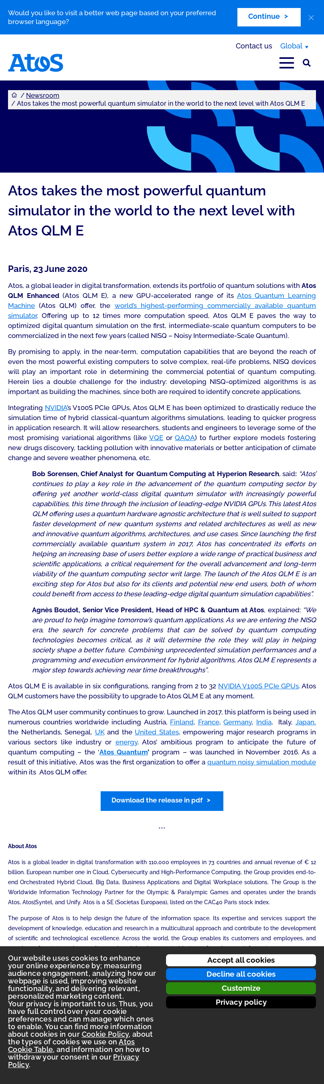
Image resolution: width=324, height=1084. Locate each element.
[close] (311, 17)
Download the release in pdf (156, 800)
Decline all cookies (241, 973)
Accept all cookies (241, 959)
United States (157, 732)
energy (126, 742)
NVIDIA (56, 408)
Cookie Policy (105, 1034)
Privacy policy (241, 1002)
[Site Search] (307, 63)
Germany (237, 722)
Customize (241, 987)
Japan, (306, 722)
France (208, 722)
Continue (264, 16)
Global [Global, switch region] (291, 46)
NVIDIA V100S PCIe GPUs (258, 686)
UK (100, 732)
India (263, 722)
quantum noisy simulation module (261, 762)
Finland (182, 722)
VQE (156, 438)
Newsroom (42, 95)
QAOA (185, 438)
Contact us (254, 46)
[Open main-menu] (286, 63)
